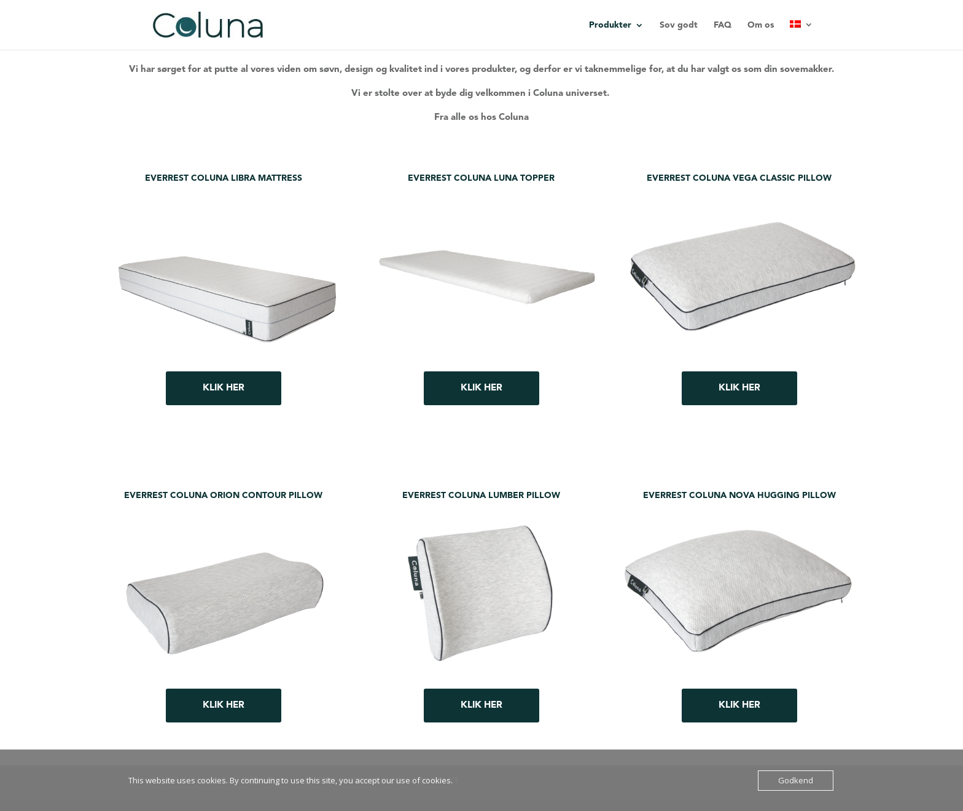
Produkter (610, 25)
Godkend (795, 780)
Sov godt (679, 25)
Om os (760, 25)
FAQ (722, 25)
